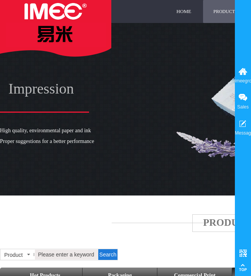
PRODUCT (224, 11)
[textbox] (66, 255)
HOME (184, 11)
